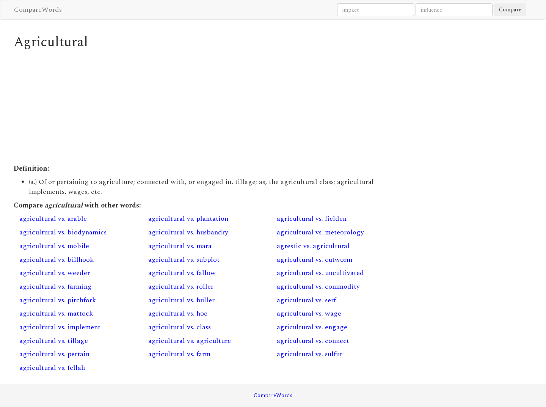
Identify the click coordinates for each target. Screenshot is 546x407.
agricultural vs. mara (180, 246)
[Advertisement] (207, 107)
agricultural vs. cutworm (314, 260)
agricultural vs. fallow (182, 273)
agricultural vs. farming (55, 286)
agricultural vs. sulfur (309, 354)
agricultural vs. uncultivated (320, 273)
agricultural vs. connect (313, 341)
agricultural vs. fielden (312, 219)
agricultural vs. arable (53, 219)
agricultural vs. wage (309, 313)
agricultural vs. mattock (56, 313)
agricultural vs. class (179, 327)
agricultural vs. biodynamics (63, 232)
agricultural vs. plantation (188, 219)
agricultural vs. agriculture (189, 341)
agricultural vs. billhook (56, 260)
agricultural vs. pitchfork (57, 300)
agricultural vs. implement (59, 327)
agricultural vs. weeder (54, 273)
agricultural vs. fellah (52, 368)
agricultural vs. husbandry (188, 232)
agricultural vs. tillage (53, 341)
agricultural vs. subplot (184, 260)
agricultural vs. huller (181, 300)
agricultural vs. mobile (54, 246)
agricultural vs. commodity (318, 286)
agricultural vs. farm (179, 354)
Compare (510, 10)
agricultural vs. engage (312, 327)
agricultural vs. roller (180, 286)
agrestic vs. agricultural (313, 246)
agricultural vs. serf (306, 300)
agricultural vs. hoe (177, 313)
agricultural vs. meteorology (320, 232)
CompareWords (38, 10)
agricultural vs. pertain (54, 354)
